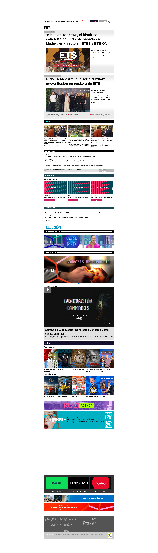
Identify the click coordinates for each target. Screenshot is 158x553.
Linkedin (93, 523)
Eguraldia (60, 524)
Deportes (62, 21)
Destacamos (53, 232)
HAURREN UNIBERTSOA (54, 491)
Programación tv (48, 518)
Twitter (93, 519)
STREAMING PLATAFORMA (77, 491)
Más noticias (50, 151)
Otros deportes (66, 530)
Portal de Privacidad (63, 534)
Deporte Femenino (67, 525)
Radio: (52, 517)
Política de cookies (75, 534)
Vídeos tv (46, 520)
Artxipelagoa (53, 527)
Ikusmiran (60, 523)
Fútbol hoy (65, 518)
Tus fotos (102, 169)
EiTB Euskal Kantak (54, 524)
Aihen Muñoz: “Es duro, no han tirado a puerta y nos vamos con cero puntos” (67, 217)
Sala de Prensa (86, 524)
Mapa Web (101, 534)
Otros (78, 21)
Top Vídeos (76, 518)
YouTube (93, 524)
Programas (53, 525)
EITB (47, 28)
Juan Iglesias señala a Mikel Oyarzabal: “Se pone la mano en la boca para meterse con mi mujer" (72, 213)
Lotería (84, 521)
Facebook (94, 518)
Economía (61, 519)
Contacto (96, 534)
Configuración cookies (84, 534)
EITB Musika (53, 523)
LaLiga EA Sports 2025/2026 (69, 519)
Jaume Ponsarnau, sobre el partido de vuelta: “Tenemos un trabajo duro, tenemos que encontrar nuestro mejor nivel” (78, 222)
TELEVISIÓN (52, 227)
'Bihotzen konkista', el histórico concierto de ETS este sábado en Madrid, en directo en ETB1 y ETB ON (76, 39)
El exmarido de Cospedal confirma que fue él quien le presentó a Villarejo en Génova (69, 161)
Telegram (94, 522)
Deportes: (66, 517)
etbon (53, 253)
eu (111, 22)
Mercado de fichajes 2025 (68, 524)
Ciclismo (65, 527)
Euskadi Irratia (53, 518)
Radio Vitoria (53, 520)
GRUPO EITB (103, 21)
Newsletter (94, 517)
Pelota (65, 526)
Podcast (52, 526)
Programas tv (47, 519)
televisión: (47, 517)
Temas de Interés (87, 522)
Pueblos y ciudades (87, 523)
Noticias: (61, 517)
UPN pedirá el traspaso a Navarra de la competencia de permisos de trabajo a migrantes (70, 156)
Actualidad (61, 518)
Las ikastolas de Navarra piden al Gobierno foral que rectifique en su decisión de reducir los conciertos (74, 165)
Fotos (76, 519)
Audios (76, 520)
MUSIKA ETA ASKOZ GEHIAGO (100, 491)
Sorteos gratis (86, 519)
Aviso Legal (69, 534)
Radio (74, 21)
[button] (113, 188)
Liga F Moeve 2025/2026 (68, 520)
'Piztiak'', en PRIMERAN (73, 114)
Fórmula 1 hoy (66, 523)
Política (60, 520)
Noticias (57, 21)
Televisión (69, 21)
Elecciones (85, 520)
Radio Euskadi (53, 519)
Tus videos (102, 171)
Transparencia (91, 534)
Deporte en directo (67, 531)
